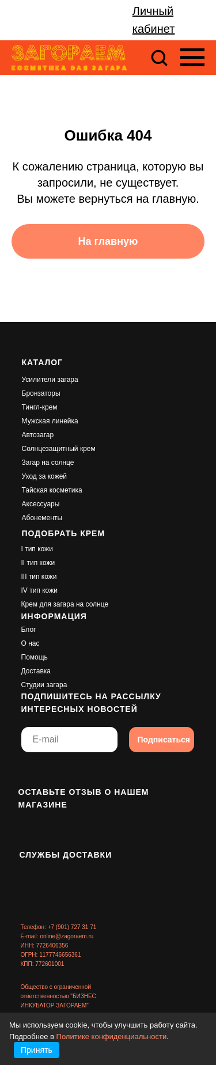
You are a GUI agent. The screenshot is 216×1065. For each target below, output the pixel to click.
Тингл (31, 407)
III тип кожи (39, 577)
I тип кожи (37, 549)
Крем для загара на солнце (65, 604)
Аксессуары (41, 504)
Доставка (36, 671)
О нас (30, 643)
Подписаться (164, 739)
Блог (28, 630)
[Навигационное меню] (192, 57)
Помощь (34, 657)
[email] (69, 739)
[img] (30, 771)
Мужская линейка (50, 421)
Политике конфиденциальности (111, 1036)
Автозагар (38, 435)
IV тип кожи (39, 590)
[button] (159, 57)
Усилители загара (50, 380)
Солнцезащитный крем (59, 449)
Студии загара (44, 685)
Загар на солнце (48, 462)
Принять (36, 1050)
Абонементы (42, 518)
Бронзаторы (41, 393)
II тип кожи (38, 563)
